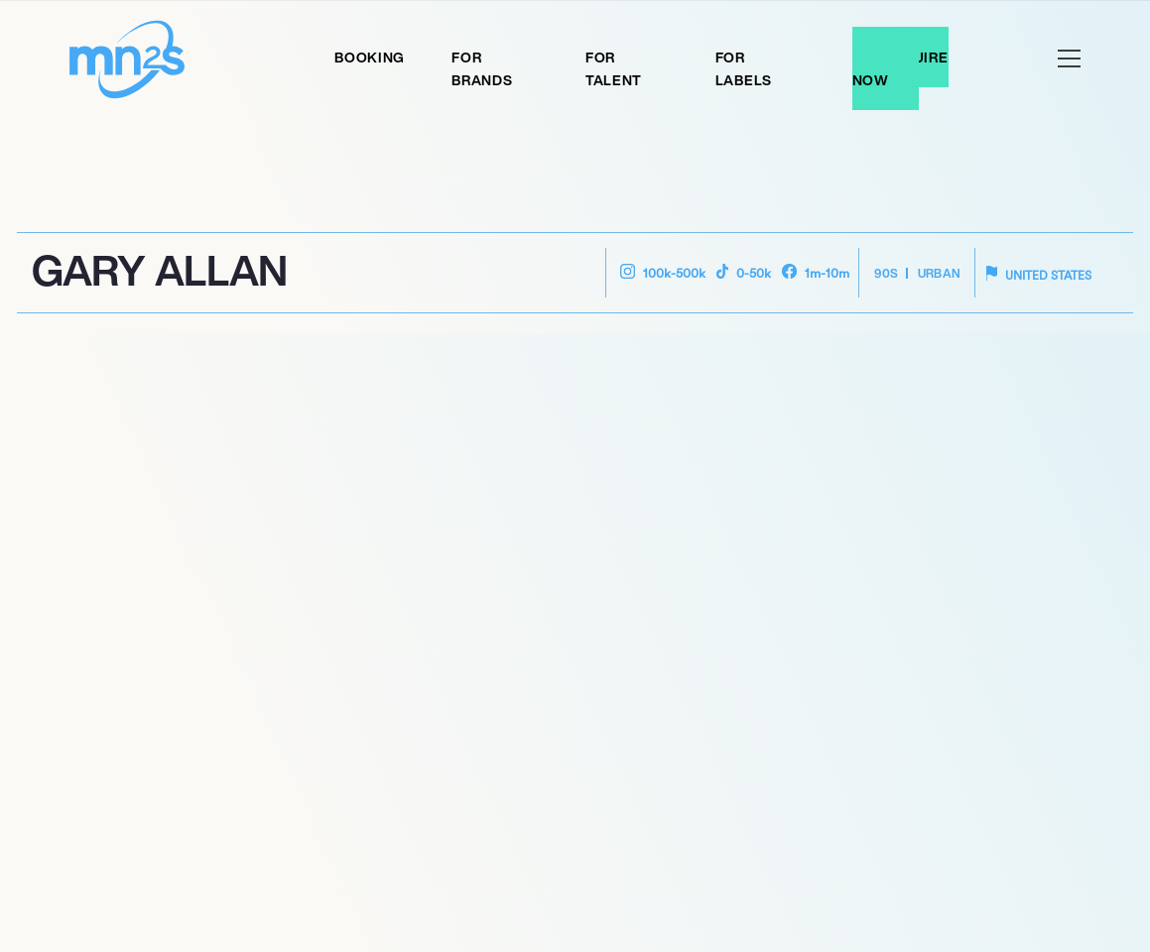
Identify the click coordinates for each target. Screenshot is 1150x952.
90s (886, 273)
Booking (369, 57)
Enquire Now (900, 68)
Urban (939, 273)
